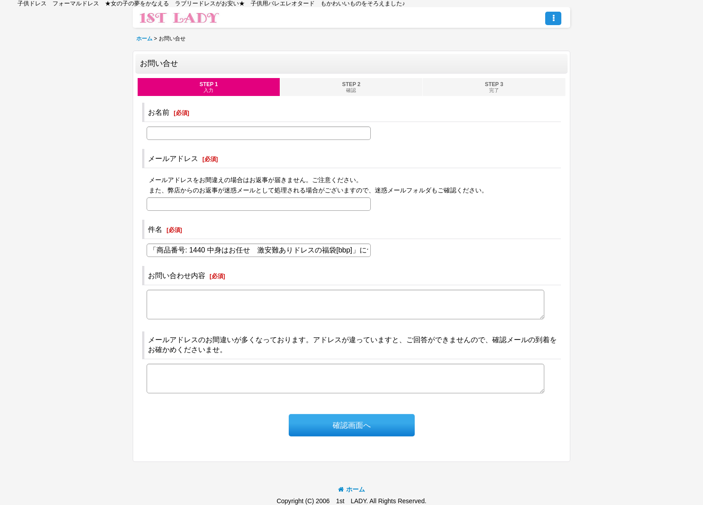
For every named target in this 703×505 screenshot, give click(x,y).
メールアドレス (173, 158)
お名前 (158, 112)
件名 (155, 229)
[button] (553, 18)
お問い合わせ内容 (176, 275)
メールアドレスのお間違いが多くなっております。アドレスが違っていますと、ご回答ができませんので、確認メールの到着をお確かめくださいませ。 (352, 344)
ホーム (351, 489)
